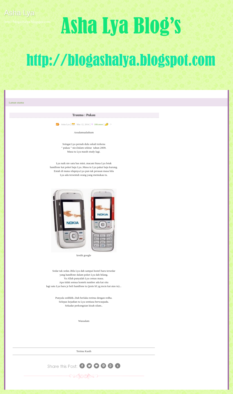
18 (98, 124)
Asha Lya (19, 13)
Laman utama (16, 102)
